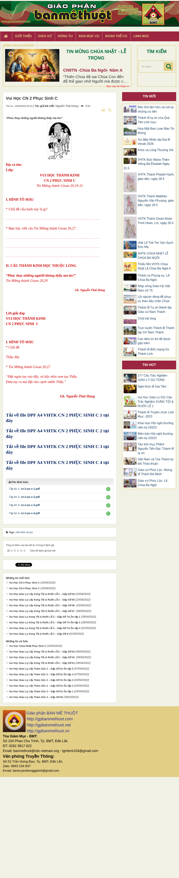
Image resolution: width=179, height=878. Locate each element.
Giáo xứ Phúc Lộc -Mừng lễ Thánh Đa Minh (155, 472)
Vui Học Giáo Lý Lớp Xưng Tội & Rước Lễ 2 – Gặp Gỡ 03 (42, 752)
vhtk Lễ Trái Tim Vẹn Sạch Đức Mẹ (155, 245)
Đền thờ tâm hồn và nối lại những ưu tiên (156, 109)
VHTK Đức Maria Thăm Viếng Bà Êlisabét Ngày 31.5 (146, 164)
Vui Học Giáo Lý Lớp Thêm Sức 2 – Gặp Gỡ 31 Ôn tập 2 (41, 786)
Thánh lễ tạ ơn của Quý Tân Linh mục (154, 120)
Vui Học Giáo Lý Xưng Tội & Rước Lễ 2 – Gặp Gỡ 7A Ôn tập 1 (44, 717)
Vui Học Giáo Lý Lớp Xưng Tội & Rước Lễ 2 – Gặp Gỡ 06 (42, 706)
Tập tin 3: (24, 606)
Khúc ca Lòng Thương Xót (155, 150)
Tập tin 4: (24, 614)
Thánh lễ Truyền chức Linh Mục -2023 (156, 414)
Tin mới (149, 96)
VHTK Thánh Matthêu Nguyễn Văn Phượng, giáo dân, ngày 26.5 (156, 201)
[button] (108, 590)
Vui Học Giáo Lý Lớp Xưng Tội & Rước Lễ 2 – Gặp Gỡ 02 (42, 758)
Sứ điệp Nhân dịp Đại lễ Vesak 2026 (154, 142)
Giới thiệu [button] (23, 36)
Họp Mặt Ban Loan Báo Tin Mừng (156, 131)
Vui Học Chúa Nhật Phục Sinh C (27, 747)
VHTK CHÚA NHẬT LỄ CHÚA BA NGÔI (153, 255)
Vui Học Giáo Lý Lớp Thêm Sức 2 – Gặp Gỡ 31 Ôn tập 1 (41, 792)
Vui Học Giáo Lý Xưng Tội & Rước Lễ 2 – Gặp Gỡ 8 (38, 734)
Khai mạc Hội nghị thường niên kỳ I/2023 (155, 425)
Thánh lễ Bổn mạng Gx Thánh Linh (153, 351)
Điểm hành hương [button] (18, 45)
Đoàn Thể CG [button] (116, 36)
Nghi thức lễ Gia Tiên (152, 386)
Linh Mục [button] (141, 36)
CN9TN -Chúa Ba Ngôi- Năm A (92, 70)
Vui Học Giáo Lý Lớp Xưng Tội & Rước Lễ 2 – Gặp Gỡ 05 (42, 700)
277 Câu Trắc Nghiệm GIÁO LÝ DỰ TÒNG (152, 377)
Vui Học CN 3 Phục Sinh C (24, 683)
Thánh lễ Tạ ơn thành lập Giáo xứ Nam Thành (155, 309)
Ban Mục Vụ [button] (89, 36)
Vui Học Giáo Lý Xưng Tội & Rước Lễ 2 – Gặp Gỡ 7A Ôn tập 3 (44, 729)
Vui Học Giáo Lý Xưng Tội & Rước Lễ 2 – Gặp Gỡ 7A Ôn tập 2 (44, 723)
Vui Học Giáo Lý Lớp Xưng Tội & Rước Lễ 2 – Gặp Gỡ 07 (42, 712)
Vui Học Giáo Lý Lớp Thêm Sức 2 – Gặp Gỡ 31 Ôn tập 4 (41, 775)
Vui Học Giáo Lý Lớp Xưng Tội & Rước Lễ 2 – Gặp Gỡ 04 (42, 695)
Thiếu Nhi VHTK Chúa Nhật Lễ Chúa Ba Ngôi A (154, 266)
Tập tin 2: (24, 597)
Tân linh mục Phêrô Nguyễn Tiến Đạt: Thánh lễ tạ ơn (156, 449)
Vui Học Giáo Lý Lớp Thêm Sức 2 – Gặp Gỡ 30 (36, 798)
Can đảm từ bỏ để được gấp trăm (154, 341)
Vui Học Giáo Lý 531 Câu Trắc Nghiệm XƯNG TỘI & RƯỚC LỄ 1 (156, 402)
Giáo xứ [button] (45, 36)
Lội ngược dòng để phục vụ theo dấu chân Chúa (154, 299)
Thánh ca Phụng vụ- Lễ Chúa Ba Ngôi (154, 277)
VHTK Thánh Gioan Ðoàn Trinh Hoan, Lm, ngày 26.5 (156, 221)
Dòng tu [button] (65, 36)
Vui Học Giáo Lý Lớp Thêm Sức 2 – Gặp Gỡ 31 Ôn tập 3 (41, 781)
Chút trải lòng (147, 318)
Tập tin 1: (24, 589)
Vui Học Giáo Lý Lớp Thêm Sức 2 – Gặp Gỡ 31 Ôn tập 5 (41, 769)
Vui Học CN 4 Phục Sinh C (24, 689)
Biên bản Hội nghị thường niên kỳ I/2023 (155, 436)
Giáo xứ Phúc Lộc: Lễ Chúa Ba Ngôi (152, 483)
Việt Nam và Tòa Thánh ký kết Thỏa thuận (156, 461)
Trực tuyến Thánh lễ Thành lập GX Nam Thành (156, 330)
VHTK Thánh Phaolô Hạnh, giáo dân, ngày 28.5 (156, 176)
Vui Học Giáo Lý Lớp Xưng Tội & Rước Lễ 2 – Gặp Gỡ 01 (42, 764)
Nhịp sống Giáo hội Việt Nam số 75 (154, 288)
